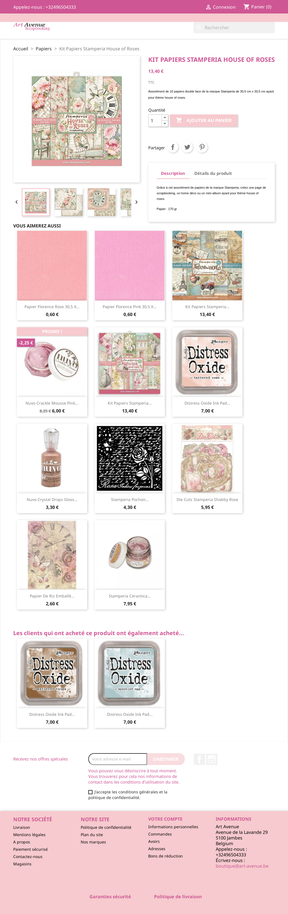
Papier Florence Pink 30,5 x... (130, 306)
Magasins (22, 863)
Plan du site (92, 834)
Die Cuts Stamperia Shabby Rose (207, 499)
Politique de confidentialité (106, 827)
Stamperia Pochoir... (129, 499)
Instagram (211, 759)
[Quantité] (155, 120)
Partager (172, 147)
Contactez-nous (27, 856)
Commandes (160, 834)
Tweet (187, 147)
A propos (21, 842)
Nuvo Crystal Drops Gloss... (52, 499)
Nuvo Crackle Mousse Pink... (52, 403)
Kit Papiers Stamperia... (207, 306)
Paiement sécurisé (30, 849)
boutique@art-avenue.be (242, 866)
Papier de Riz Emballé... (52, 596)
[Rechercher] (234, 27)
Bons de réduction (165, 856)
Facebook (199, 759)
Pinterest (202, 147)
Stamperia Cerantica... (130, 596)
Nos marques (93, 842)
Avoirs (154, 841)
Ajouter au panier (204, 120)
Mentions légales (29, 834)
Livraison (21, 827)
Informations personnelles (173, 826)
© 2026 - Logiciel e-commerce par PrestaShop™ (144, 907)
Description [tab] (173, 173)
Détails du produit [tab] (213, 173)
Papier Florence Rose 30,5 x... (52, 306)
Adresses (156, 848)
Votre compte (165, 819)
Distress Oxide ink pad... (207, 403)
